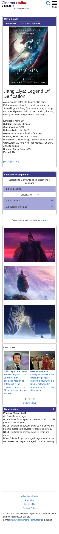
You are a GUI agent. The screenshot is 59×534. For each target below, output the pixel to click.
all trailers (44, 220)
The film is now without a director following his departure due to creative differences (42, 371)
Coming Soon (25, 23)
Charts (37, 23)
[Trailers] (14, 161)
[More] (6, 161)
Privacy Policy (29, 508)
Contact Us (29, 504)
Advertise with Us (29, 496)
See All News (29, 403)
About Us (29, 500)
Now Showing (10, 23)
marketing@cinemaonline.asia (25, 520)
